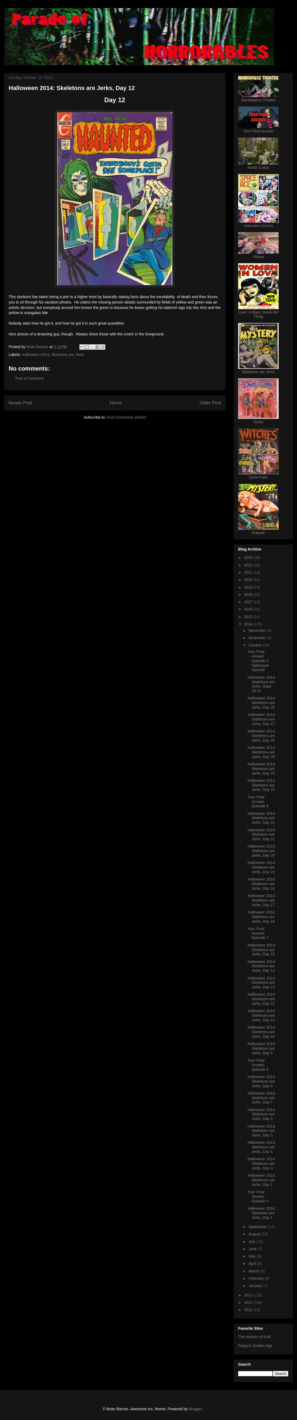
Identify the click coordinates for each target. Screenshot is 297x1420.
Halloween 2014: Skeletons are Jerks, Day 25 (262, 752)
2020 (249, 580)
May (252, 1256)
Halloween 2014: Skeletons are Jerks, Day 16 (262, 917)
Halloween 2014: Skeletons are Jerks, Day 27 (262, 719)
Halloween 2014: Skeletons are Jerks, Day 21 (262, 834)
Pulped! (258, 533)
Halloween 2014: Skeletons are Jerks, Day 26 (262, 735)
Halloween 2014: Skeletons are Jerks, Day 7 (262, 1098)
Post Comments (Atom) (126, 417)
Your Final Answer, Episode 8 (258, 801)
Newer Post (20, 402)
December (257, 630)
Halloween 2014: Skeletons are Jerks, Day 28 (262, 702)
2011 (249, 1310)
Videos (258, 257)
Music (259, 422)
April (252, 1263)
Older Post (210, 402)
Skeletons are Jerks (67, 354)
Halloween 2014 (35, 354)
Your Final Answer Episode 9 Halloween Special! (258, 660)
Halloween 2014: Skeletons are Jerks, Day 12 (262, 999)
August (254, 1234)
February (256, 1278)
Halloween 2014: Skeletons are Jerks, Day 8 (262, 1081)
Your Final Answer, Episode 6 (258, 1065)
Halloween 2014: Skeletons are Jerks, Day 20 (262, 851)
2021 (249, 572)
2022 (249, 565)
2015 (249, 617)
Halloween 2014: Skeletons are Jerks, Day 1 (262, 1213)
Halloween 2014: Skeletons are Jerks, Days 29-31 (262, 684)
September (258, 1227)
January (255, 1286)
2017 (249, 602)
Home (116, 402)
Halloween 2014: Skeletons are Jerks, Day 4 (262, 1147)
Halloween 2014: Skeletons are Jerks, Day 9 (262, 1048)
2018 (249, 594)
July (252, 1241)
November (257, 638)
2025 (249, 557)
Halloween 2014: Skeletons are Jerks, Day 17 (262, 900)
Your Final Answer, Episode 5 (258, 1196)
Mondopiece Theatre (258, 100)
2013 (249, 1295)
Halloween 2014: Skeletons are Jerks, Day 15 (262, 949)
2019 (249, 587)
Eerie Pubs (258, 477)
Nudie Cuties (258, 167)
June (253, 1249)
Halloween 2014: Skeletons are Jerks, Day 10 (262, 1032)
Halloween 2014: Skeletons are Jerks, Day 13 (262, 982)
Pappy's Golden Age (255, 1346)
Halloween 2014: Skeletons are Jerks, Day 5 (262, 1131)
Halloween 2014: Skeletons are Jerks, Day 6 (262, 1114)
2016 (249, 609)
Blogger (194, 1409)
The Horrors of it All (254, 1337)
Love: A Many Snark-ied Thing (258, 314)
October (255, 645)
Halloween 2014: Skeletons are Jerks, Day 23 (262, 785)
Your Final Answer (258, 131)
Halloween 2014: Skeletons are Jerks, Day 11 (262, 1015)
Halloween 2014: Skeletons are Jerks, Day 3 (262, 1163)
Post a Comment (29, 378)
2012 (249, 1302)
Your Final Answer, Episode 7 (258, 933)
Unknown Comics (258, 226)
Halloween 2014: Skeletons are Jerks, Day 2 (262, 1180)
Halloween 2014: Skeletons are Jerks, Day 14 (262, 966)
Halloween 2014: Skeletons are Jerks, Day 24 (262, 768)
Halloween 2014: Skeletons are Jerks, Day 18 (262, 884)
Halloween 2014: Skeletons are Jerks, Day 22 (262, 818)
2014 (249, 624)
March (254, 1271)
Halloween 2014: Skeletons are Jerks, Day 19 (262, 867)
